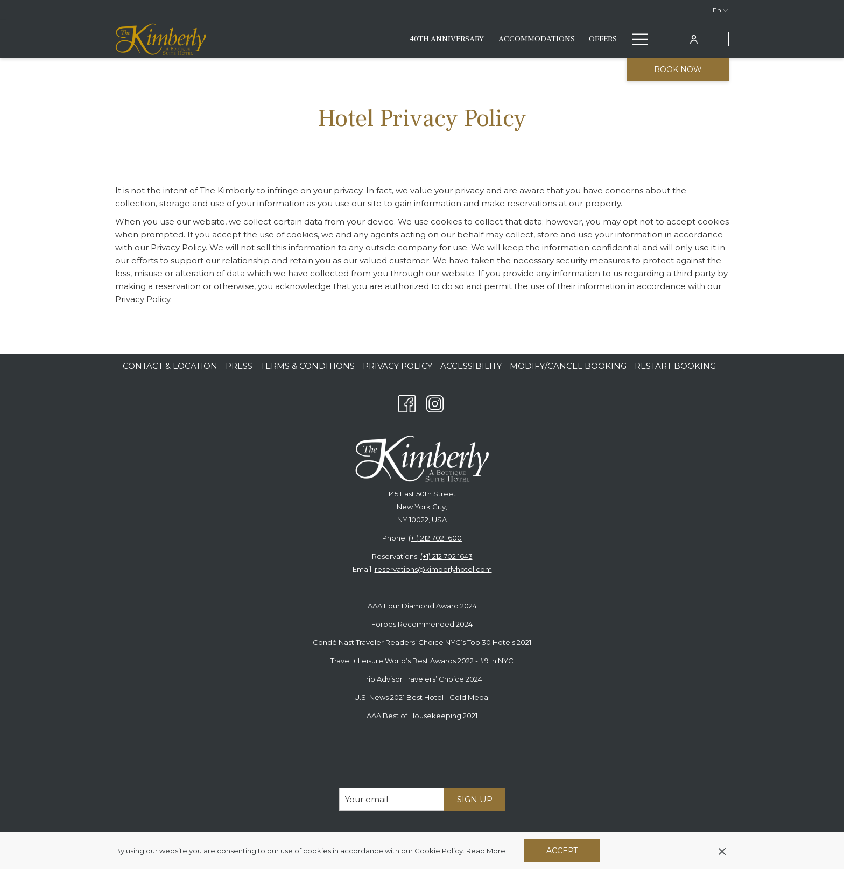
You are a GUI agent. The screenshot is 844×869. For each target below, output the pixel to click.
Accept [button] (562, 851)
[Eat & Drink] (489, 39)
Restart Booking (675, 366)
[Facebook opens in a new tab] (407, 402)
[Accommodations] (370, 39)
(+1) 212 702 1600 (435, 538)
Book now (678, 69)
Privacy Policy (397, 366)
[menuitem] (171, 366)
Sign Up (475, 799)
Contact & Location (170, 366)
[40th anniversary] (281, 39)
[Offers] (437, 39)
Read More (486, 851)
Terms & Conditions (308, 366)
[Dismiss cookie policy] (722, 851)
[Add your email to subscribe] (391, 799)
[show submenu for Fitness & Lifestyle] (619, 39)
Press (239, 366)
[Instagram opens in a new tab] (435, 402)
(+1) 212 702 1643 (446, 556)
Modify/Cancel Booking (568, 366)
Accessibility (471, 366)
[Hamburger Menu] (636, 39)
